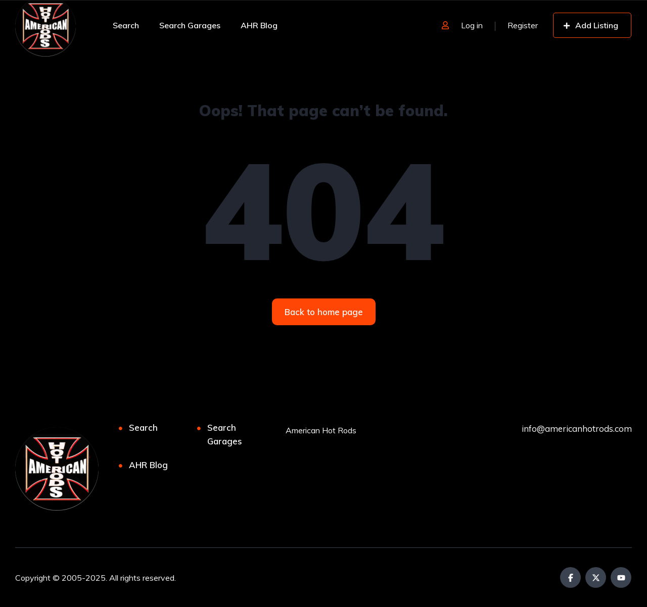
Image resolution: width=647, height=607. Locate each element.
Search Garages (189, 25)
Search (126, 25)
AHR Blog (259, 25)
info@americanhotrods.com (577, 428)
